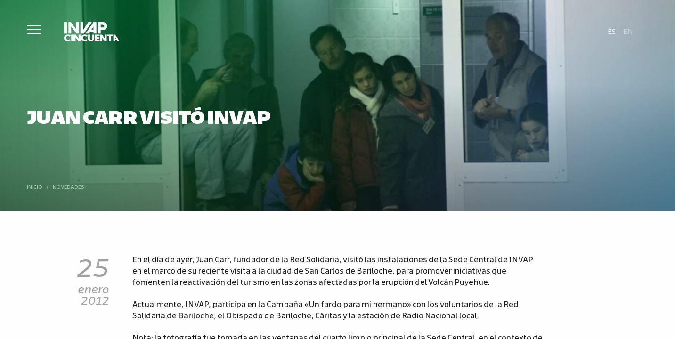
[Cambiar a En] (627, 30)
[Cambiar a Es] (611, 30)
